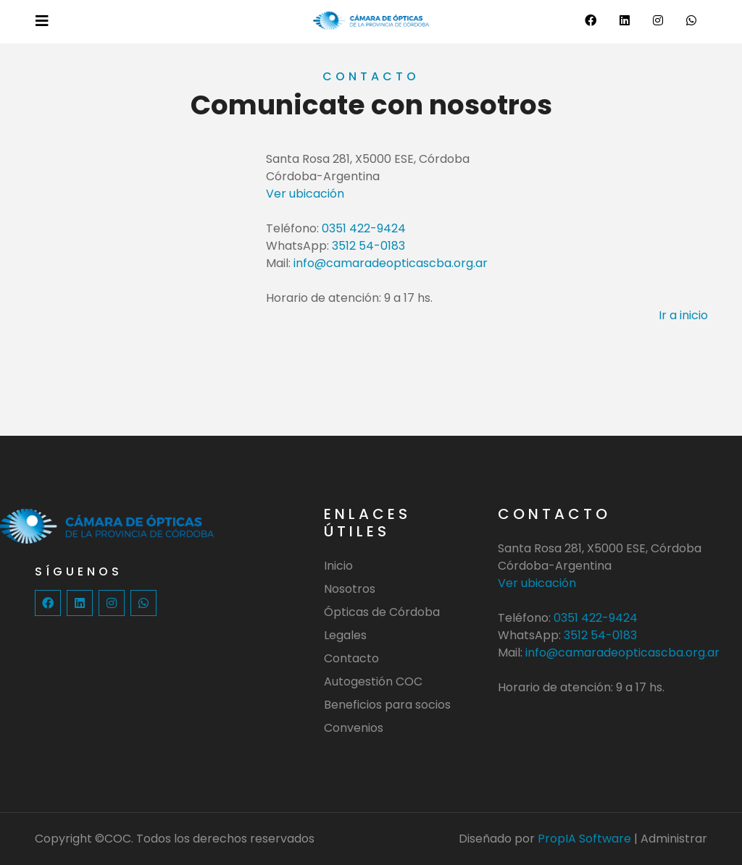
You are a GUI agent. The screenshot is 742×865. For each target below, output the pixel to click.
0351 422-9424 (364, 228)
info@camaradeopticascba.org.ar (390, 263)
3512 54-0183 (368, 245)
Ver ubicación (305, 193)
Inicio (338, 565)
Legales (345, 635)
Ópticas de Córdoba (382, 612)
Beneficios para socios (387, 704)
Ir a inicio (683, 315)
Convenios (353, 728)
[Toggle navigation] (42, 21)
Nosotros (349, 589)
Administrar (674, 838)
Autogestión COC (373, 681)
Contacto (351, 658)
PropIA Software (584, 838)
